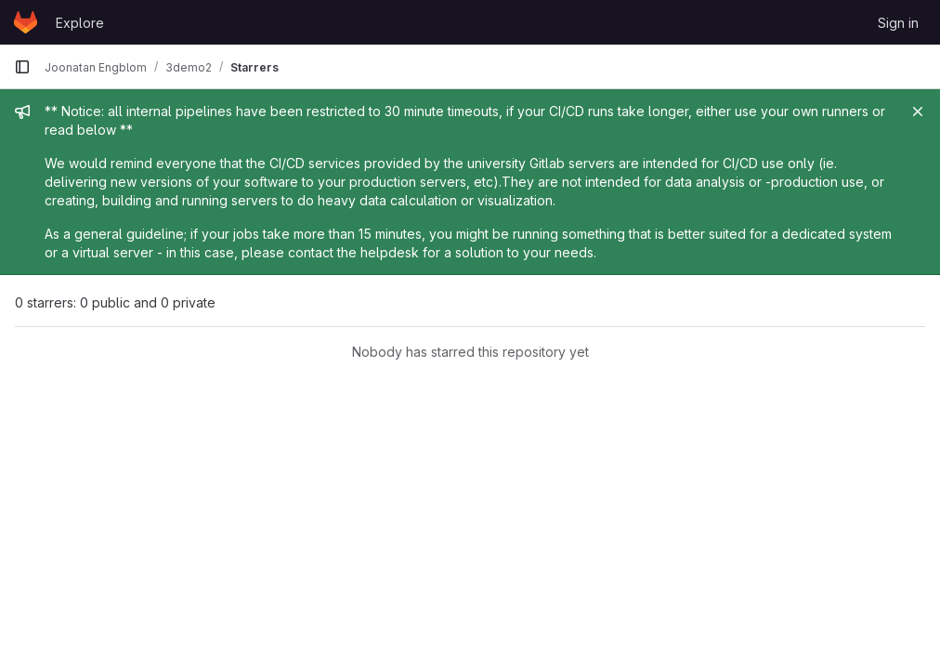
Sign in (898, 23)
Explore (80, 23)
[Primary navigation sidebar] (22, 67)
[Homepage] (25, 22)
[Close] (918, 111)
